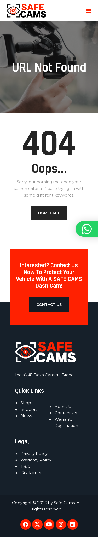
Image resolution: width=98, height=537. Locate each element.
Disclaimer (31, 472)
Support (29, 409)
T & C (26, 466)
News (26, 415)
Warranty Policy (36, 460)
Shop (26, 402)
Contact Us (66, 412)
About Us (64, 406)
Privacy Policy (34, 453)
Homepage (49, 213)
